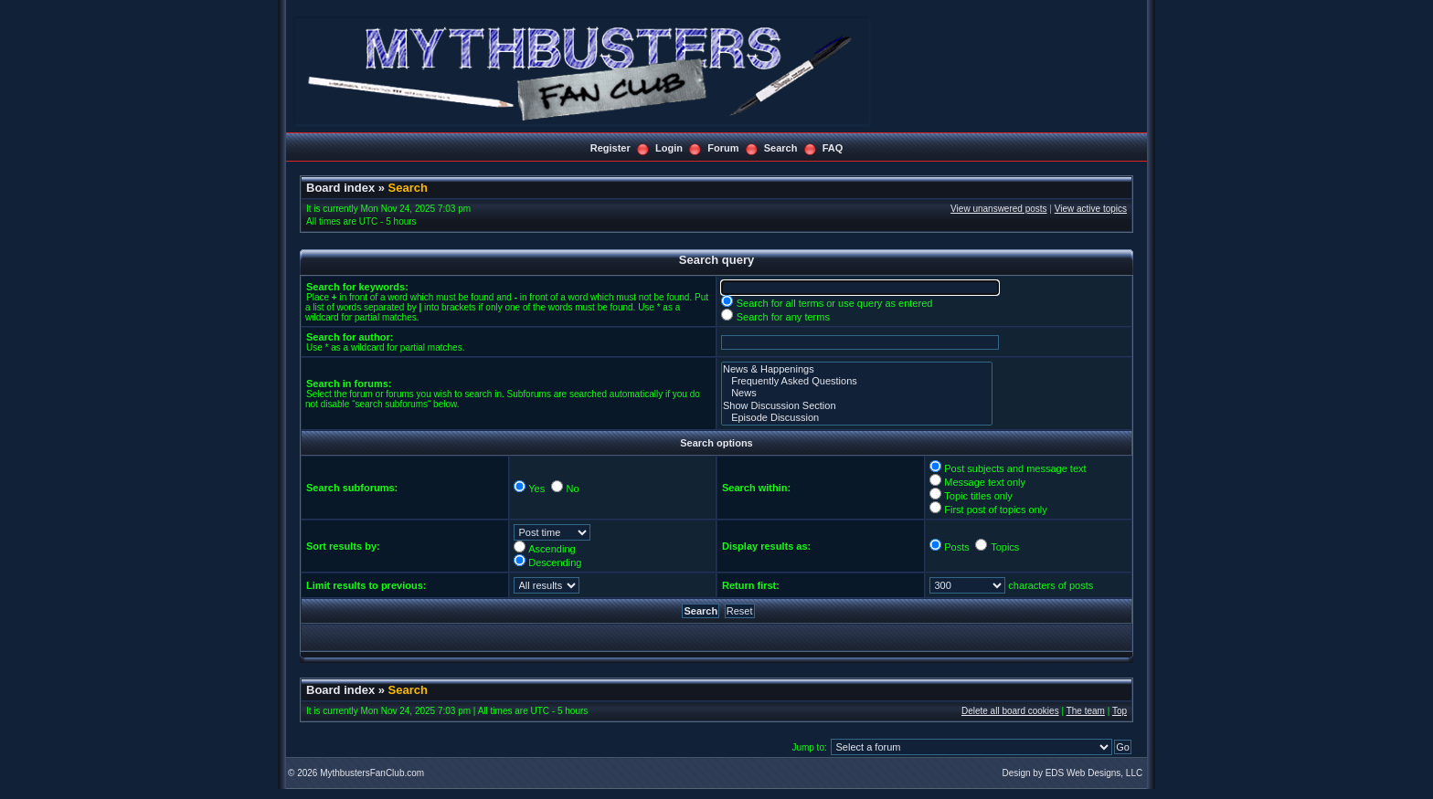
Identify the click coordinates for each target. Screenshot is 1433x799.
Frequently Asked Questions (857, 381)
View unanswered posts (998, 209)
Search (781, 147)
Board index (340, 187)
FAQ (833, 147)
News (857, 393)
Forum (722, 147)
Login (669, 147)
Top (1119, 711)
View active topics (1091, 209)
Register (610, 147)
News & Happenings (857, 369)
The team (1086, 711)
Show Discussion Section (857, 406)
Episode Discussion (857, 418)
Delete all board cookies (1010, 711)
